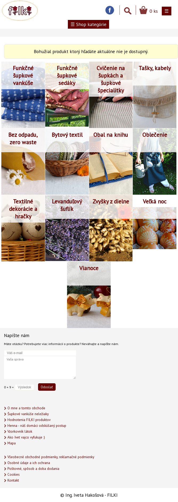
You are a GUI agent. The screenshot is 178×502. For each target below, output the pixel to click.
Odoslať (47, 387)
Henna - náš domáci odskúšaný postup (36, 425)
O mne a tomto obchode (26, 408)
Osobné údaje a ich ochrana (28, 463)
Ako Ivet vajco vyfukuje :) (26, 437)
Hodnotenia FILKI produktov (29, 420)
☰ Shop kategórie (88, 24)
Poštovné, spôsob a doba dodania (33, 468)
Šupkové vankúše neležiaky (28, 414)
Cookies (13, 474)
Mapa (11, 443)
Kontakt (13, 480)
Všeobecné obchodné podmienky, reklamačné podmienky (50, 457)
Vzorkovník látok (19, 431)
